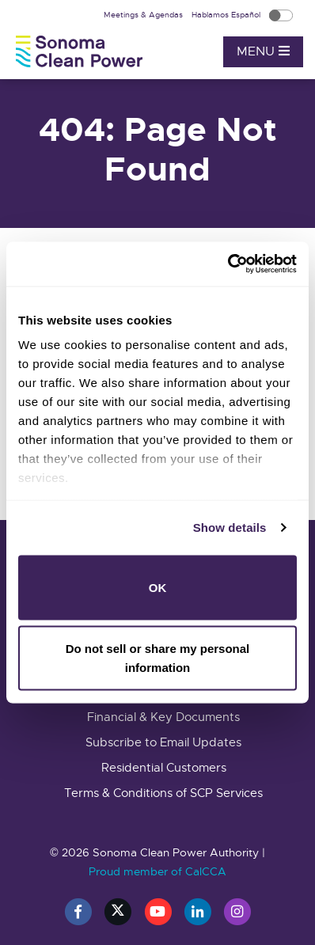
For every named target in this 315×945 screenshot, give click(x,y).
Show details (230, 527)
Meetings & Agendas (144, 14)
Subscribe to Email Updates (163, 742)
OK (158, 587)
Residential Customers (163, 768)
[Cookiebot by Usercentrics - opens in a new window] (227, 264)
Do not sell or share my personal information (158, 658)
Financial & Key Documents (163, 717)
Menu (263, 51)
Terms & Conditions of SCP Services (163, 793)
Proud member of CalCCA (157, 871)
